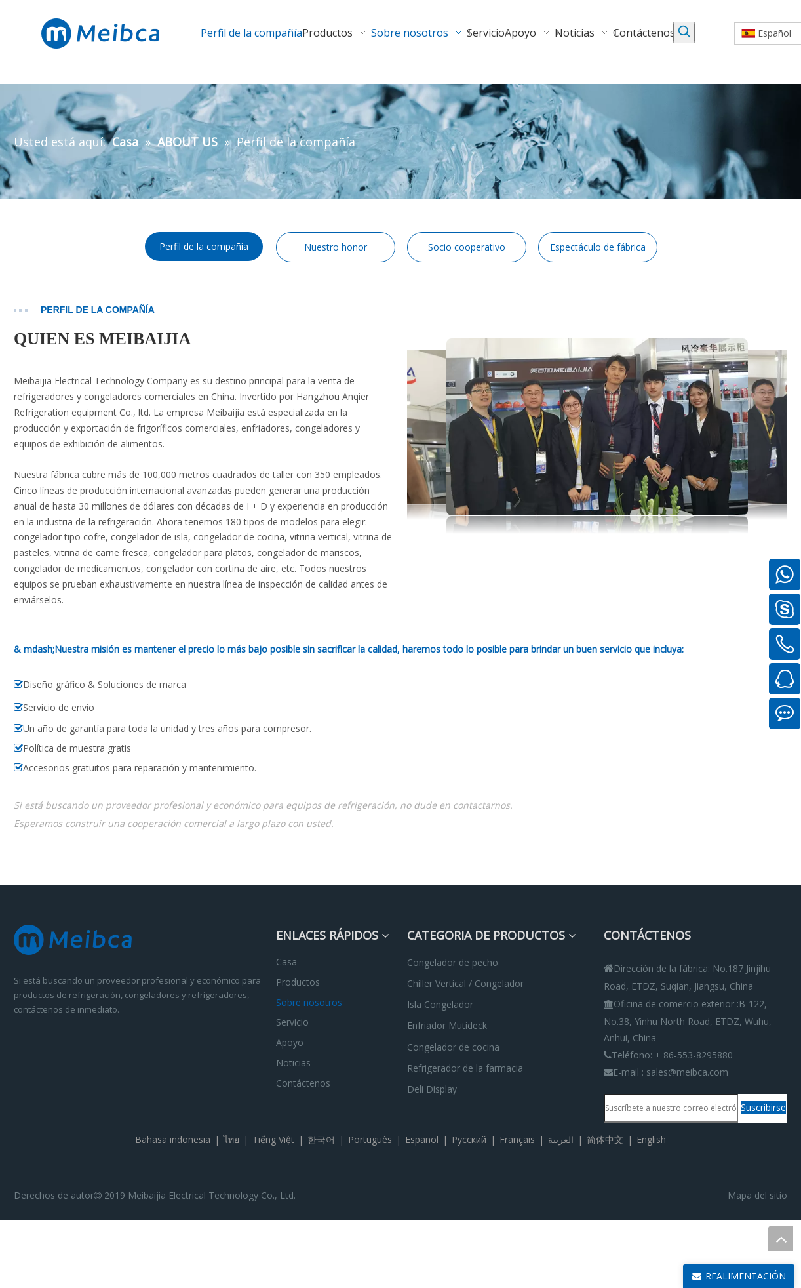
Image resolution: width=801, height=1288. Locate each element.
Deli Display (432, 1089)
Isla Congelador (440, 1004)
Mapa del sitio (757, 1195)
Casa (286, 962)
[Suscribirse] (763, 1107)
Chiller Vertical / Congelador (465, 983)
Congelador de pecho (452, 962)
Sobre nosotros (309, 1002)
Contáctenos (303, 1083)
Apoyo (289, 1042)
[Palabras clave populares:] (684, 32)
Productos (298, 982)
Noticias (293, 1063)
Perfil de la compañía (203, 246)
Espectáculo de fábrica (598, 247)
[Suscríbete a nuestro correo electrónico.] (671, 1108)
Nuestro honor (335, 247)
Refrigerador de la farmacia (465, 1068)
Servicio (292, 1022)
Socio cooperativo (466, 247)
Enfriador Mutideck (447, 1025)
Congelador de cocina (453, 1047)
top (780, 1238)
